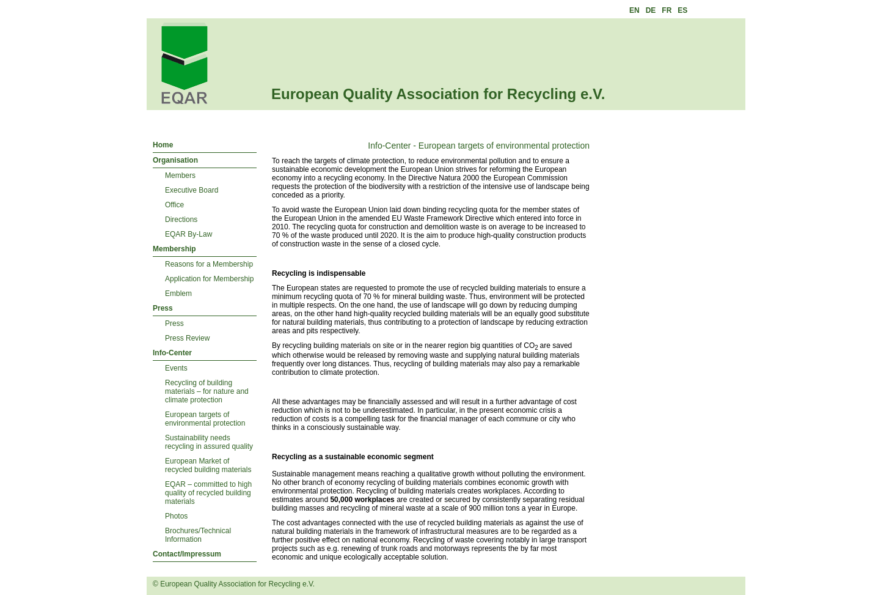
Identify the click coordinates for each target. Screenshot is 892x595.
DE (651, 10)
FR (666, 10)
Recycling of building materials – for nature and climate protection (207, 391)
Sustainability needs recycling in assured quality (209, 442)
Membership (174, 249)
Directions (181, 219)
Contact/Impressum (187, 554)
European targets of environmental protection (205, 418)
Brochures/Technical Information (198, 535)
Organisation (175, 160)
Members (180, 175)
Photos (176, 516)
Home (163, 145)
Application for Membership (209, 279)
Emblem (178, 293)
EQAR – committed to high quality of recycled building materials (208, 493)
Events (176, 368)
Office (174, 205)
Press (163, 308)
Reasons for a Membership (209, 264)
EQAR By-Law (188, 234)
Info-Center (172, 353)
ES (682, 10)
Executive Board (191, 190)
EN (634, 10)
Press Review (187, 338)
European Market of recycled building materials (208, 465)
